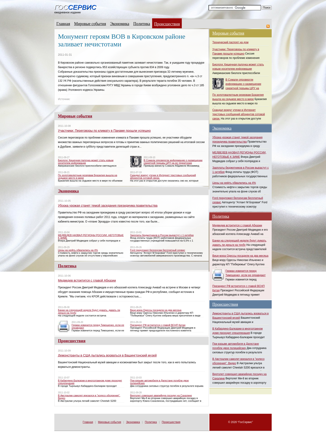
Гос (75, 7)
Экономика (119, 24)
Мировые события (90, 24)
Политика (141, 24)
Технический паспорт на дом (230, 42)
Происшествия (167, 24)
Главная (63, 24)
